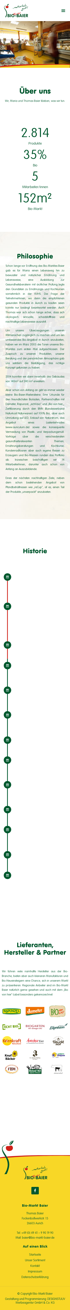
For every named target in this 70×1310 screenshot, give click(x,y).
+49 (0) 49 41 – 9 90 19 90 (37, 1232)
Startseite (35, 1254)
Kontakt (35, 1265)
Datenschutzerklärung (35, 1277)
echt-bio (36, 404)
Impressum (35, 1271)
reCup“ (39, 487)
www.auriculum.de (17, 427)
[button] (63, 10)
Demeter (11, 404)
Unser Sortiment (35, 1260)
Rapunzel (22, 404)
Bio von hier (56, 404)
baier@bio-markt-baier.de (38, 1237)
